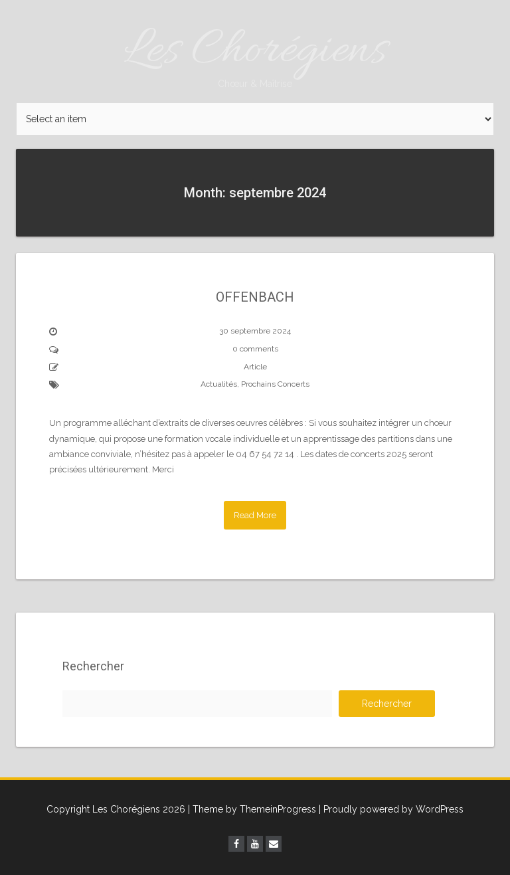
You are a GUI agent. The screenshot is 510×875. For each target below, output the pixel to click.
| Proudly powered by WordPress (391, 809)
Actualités (219, 384)
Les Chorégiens (255, 55)
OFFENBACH (255, 297)
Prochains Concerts (275, 384)
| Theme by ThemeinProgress (252, 809)
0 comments (255, 348)
